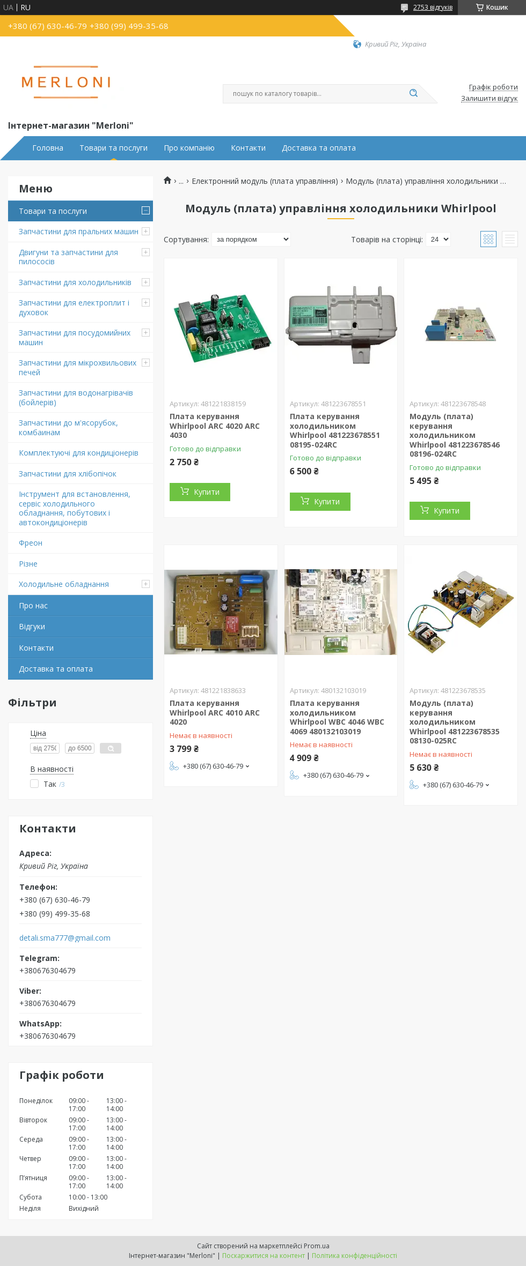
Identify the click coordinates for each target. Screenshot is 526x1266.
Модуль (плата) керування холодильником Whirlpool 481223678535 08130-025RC (455, 722)
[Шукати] (413, 93)
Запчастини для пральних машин (78, 231)
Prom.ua (317, 1245)
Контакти (248, 148)
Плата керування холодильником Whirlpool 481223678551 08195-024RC (335, 430)
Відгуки (32, 626)
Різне (28, 563)
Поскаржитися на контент (263, 1255)
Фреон (30, 543)
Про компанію (189, 148)
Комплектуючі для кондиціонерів (78, 453)
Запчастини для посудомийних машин (74, 337)
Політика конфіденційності (354, 1255)
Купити (207, 492)
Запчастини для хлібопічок (67, 473)
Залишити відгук (489, 98)
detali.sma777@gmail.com (65, 938)
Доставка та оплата (319, 148)
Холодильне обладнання (64, 584)
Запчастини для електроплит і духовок (74, 307)
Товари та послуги (113, 148)
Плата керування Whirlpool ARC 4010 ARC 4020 (215, 712)
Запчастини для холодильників (75, 282)
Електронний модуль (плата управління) (265, 181)
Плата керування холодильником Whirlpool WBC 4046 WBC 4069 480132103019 (337, 717)
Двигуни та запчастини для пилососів (68, 257)
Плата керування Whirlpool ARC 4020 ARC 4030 (215, 425)
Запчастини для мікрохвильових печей (77, 367)
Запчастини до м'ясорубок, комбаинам (68, 427)
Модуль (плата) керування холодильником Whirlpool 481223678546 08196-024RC (455, 435)
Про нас (33, 605)
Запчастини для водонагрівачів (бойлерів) (76, 397)
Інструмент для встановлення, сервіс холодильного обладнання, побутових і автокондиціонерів (74, 508)
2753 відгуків (432, 7)
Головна (47, 148)
